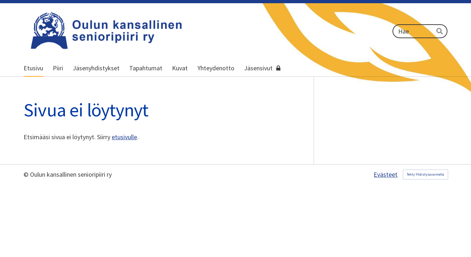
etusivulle (124, 137)
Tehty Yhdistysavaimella (425, 174)
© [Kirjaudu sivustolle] (27, 174)
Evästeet (385, 174)
